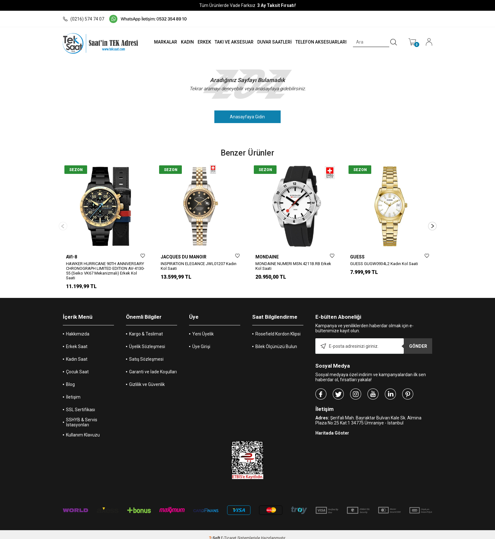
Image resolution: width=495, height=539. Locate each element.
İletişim (73, 390)
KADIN (183, 41)
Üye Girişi (201, 339)
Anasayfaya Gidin (247, 116)
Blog (70, 377)
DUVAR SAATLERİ (272, 41)
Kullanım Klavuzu (83, 427)
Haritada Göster (332, 426)
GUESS (357, 256)
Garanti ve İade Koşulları (153, 364)
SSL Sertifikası (80, 402)
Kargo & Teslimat (146, 326)
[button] (432, 222)
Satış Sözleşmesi (146, 352)
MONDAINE (267, 256)
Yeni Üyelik (203, 326)
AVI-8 (71, 256)
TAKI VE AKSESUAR (231, 41)
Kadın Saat (76, 352)
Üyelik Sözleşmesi (147, 339)
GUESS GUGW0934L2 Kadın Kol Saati (384, 263)
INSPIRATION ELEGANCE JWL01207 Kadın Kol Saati (198, 266)
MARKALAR (161, 41)
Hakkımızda (77, 326)
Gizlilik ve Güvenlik (147, 377)
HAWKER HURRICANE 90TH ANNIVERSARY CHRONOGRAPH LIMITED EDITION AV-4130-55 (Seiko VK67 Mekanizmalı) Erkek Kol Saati (105, 270)
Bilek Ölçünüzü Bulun (276, 339)
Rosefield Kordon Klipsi (278, 326)
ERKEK (201, 41)
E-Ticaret (228, 531)
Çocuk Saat (77, 364)
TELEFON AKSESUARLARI (319, 41)
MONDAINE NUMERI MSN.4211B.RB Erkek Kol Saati (293, 266)
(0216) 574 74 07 (83, 18)
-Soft (215, 531)
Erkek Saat (76, 339)
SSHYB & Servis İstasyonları (81, 415)
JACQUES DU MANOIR (183, 256)
